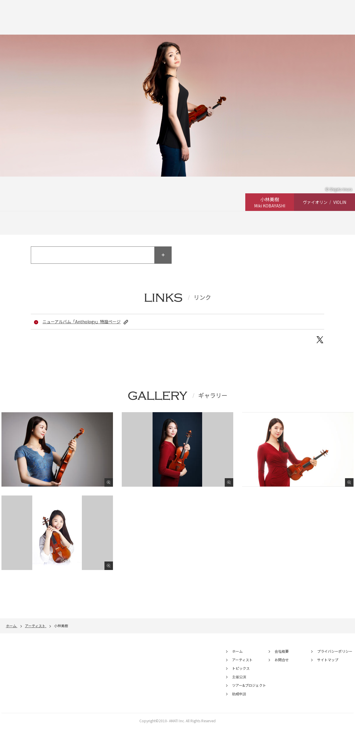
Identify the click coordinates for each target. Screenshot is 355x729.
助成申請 (239, 694)
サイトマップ (327, 660)
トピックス (241, 669)
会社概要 (282, 652)
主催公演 (239, 677)
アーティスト (242, 660)
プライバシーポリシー (334, 652)
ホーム (237, 652)
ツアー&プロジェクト (249, 686)
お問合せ (282, 660)
